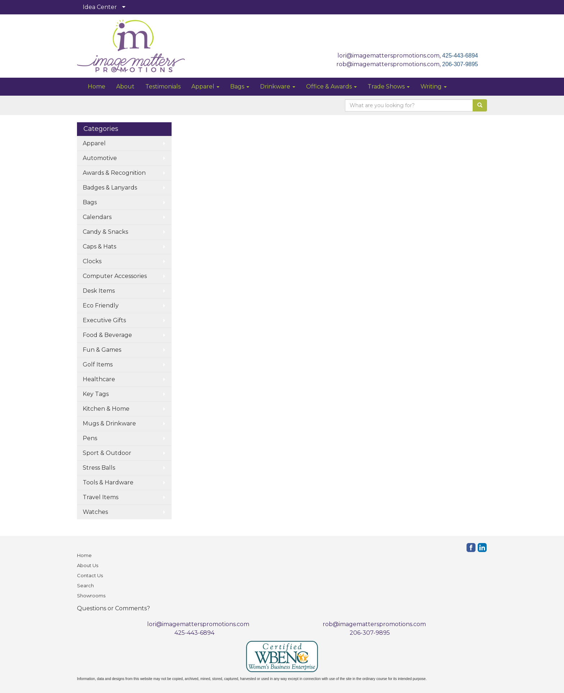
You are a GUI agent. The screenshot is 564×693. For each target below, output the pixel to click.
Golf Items (98, 364)
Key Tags (96, 394)
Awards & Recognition (114, 172)
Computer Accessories (115, 276)
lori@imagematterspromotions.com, (389, 55)
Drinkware (277, 86)
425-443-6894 (460, 56)
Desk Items (99, 290)
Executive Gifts (104, 320)
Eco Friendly (101, 305)
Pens (90, 438)
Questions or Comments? (113, 608)
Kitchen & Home (106, 408)
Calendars (97, 217)
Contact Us (90, 575)
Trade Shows (389, 86)
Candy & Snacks (105, 231)
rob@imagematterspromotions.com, (389, 64)
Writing (433, 86)
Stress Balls (99, 467)
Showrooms (91, 595)
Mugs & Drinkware (109, 423)
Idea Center (100, 7)
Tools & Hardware (108, 482)
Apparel (205, 86)
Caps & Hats (99, 246)
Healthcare (99, 379)
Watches (95, 512)
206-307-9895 (460, 64)
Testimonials (163, 86)
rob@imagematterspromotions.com (374, 624)
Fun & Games (102, 349)
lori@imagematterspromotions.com (198, 624)
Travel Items (100, 497)
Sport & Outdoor (107, 453)
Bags (239, 86)
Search (85, 585)
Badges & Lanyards (110, 187)
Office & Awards (331, 86)
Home (96, 86)
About (125, 86)
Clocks (92, 261)
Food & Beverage (107, 335)
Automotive (100, 158)
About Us (87, 565)
